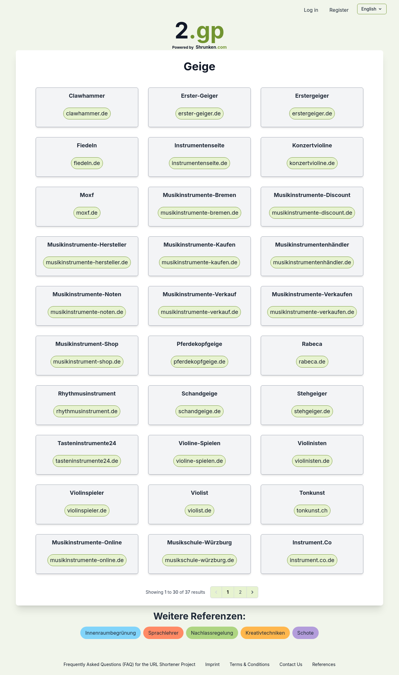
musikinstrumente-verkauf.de (199, 312)
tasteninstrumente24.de (86, 461)
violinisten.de (312, 461)
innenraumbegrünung (110, 633)
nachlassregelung (212, 633)
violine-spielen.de (199, 461)
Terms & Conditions (249, 664)
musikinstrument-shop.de (87, 361)
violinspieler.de (87, 510)
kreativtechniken (265, 633)
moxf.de (87, 212)
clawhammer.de (87, 113)
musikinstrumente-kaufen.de (199, 262)
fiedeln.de (87, 163)
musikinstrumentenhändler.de (312, 262)
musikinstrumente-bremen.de (199, 212)
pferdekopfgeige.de (199, 361)
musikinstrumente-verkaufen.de (312, 312)
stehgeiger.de (312, 411)
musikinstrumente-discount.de (312, 212)
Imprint (212, 664)
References (323, 664)
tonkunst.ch (312, 510)
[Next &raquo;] (252, 592)
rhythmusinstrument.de (86, 411)
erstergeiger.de (312, 113)
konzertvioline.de (312, 163)
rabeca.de (312, 361)
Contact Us (290, 664)
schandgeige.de (199, 411)
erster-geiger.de (199, 113)
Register (338, 10)
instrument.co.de (312, 560)
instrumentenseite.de (199, 163)
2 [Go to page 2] (240, 592)
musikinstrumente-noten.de (87, 312)
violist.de (199, 510)
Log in (311, 10)
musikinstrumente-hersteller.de (87, 262)
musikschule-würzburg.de (199, 560)
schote (305, 633)
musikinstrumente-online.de (87, 560)
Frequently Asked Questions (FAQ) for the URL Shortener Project (129, 664)
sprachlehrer (163, 633)
